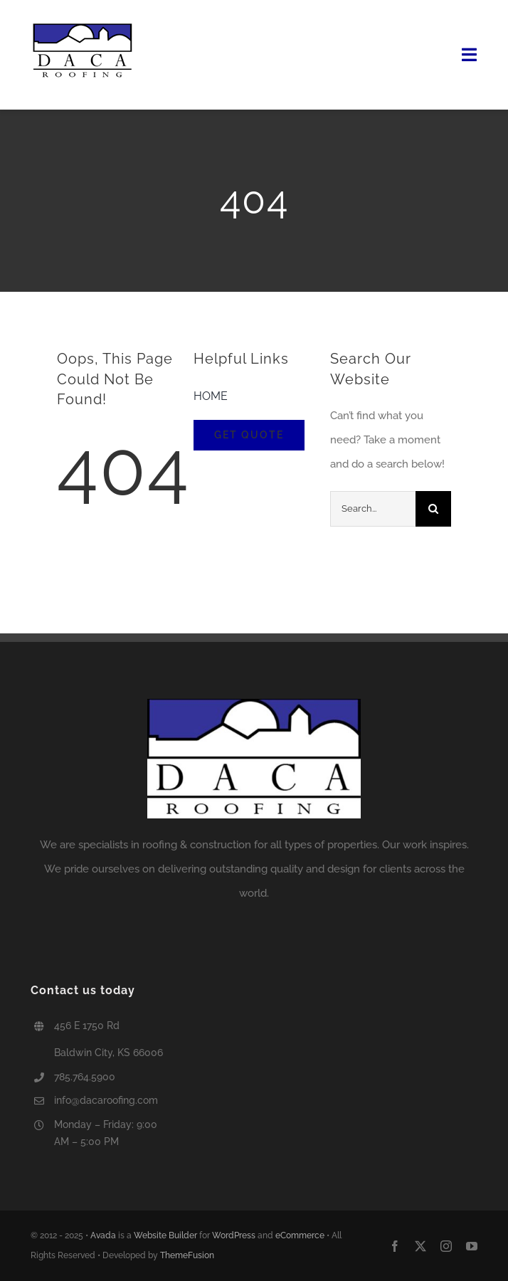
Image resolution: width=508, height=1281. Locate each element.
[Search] (433, 509)
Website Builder (165, 1235)
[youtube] (471, 1246)
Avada (103, 1235)
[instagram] (446, 1246)
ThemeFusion (187, 1255)
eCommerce (299, 1235)
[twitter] (420, 1246)
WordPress (233, 1235)
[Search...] (373, 509)
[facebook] (395, 1246)
